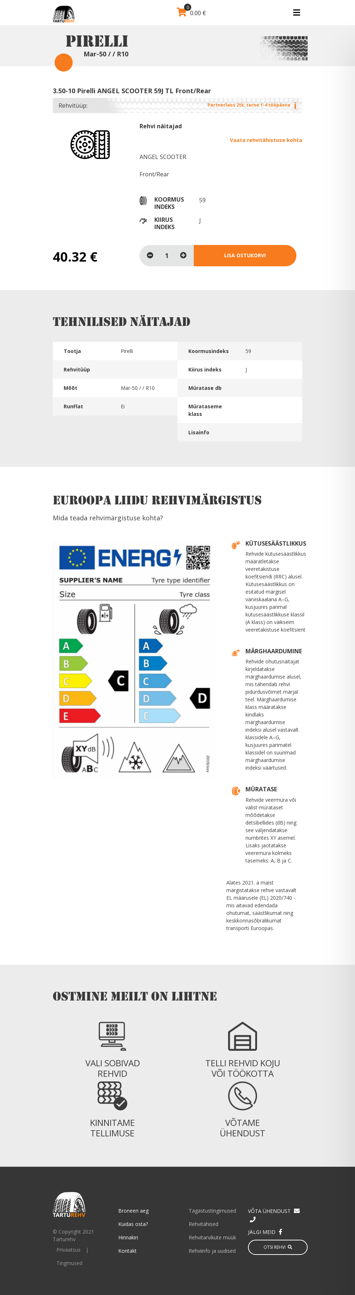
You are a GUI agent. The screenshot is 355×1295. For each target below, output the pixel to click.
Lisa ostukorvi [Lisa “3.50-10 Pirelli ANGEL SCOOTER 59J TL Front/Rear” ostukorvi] (245, 255)
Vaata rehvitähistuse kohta (266, 140)
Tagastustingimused (212, 1210)
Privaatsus (68, 1249)
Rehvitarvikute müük (212, 1237)
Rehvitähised (203, 1224)
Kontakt (127, 1250)
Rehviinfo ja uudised (212, 1250)
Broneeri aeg (133, 1210)
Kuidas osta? (133, 1224)
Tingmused (69, 1263)
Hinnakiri (128, 1237)
